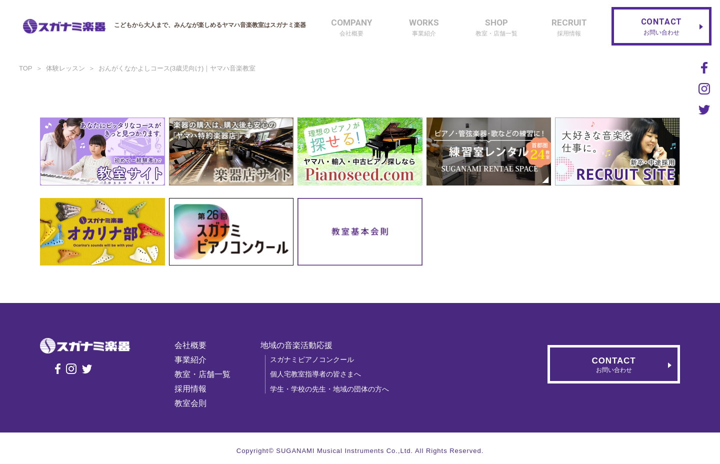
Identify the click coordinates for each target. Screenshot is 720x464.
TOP (25, 68)
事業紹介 (194, 360)
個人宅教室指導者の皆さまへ (318, 374)
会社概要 (194, 345)
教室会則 (194, 403)
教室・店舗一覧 (206, 374)
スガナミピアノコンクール (315, 360)
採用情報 (194, 388)
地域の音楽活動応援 (300, 345)
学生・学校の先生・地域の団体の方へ (332, 389)
